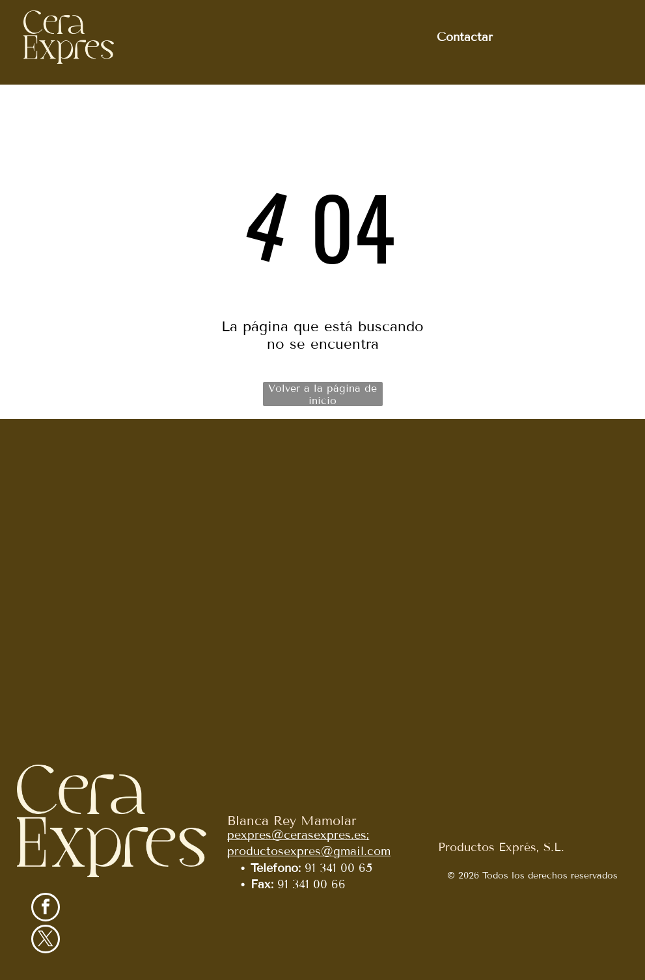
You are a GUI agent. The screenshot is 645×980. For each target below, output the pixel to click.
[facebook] (45, 909)
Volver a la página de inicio (322, 394)
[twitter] (45, 941)
